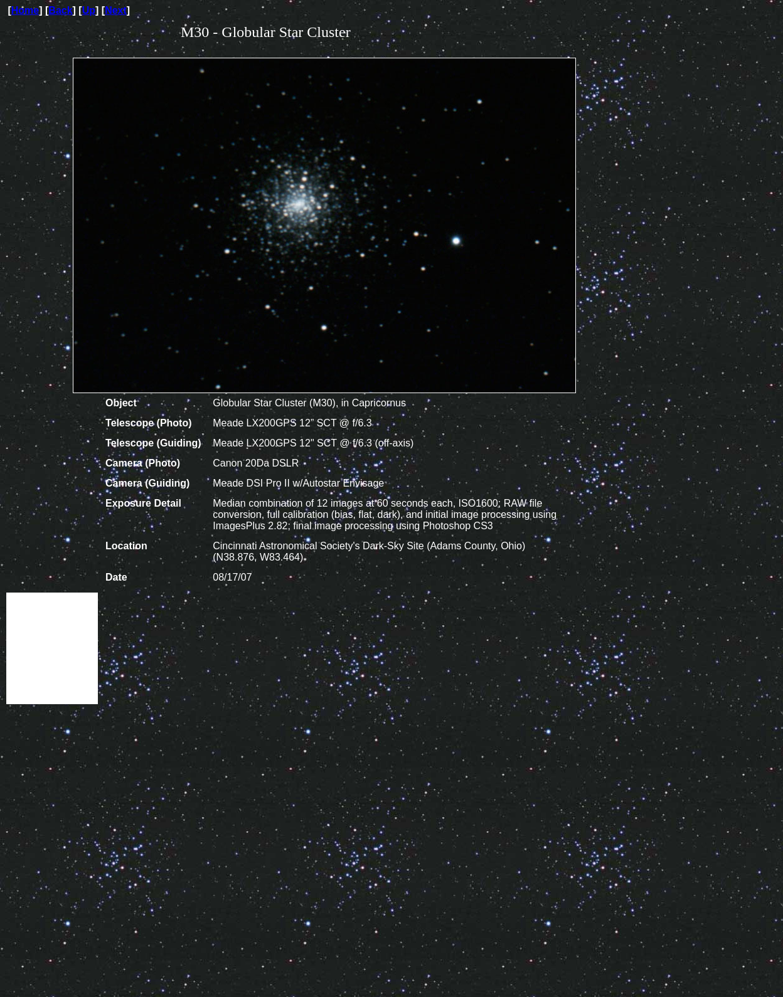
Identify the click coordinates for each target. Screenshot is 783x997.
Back (60, 10)
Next (116, 10)
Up (88, 10)
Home (25, 10)
